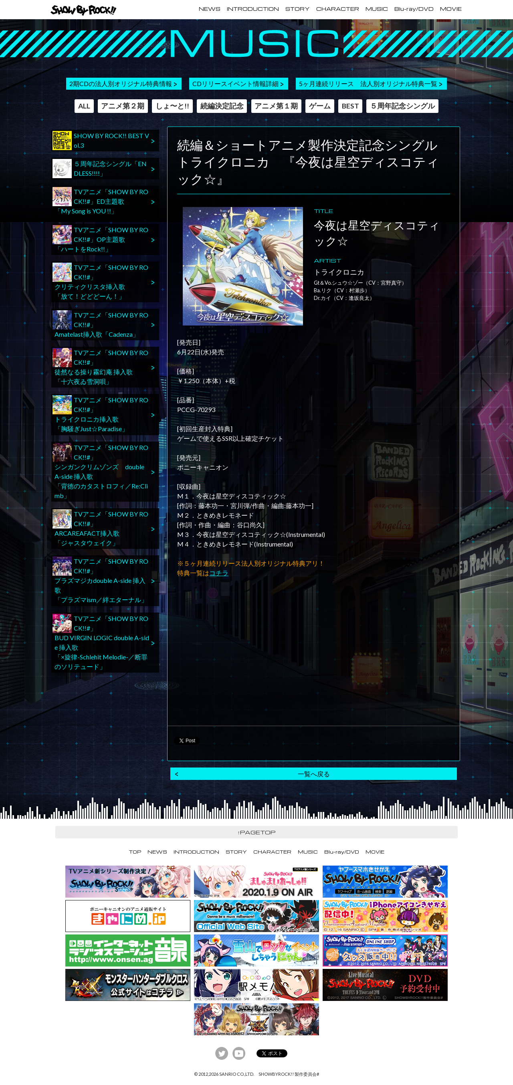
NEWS (209, 9)
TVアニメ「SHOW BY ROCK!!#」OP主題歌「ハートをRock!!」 (100, 239)
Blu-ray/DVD (414, 9)
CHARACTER (337, 9)
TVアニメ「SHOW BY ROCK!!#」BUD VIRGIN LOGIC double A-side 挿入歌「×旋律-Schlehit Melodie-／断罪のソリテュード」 (101, 642)
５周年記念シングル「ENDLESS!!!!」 (100, 168)
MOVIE (451, 9)
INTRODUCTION (253, 9)
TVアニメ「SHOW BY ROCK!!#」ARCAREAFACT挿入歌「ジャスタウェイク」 (100, 528)
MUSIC (377, 9)
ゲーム (320, 106)
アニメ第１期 (276, 106)
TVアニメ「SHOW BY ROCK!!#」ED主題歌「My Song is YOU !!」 (100, 201)
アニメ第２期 (122, 106)
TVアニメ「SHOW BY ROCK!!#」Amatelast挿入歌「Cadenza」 (100, 324)
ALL (84, 106)
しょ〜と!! (172, 106)
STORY (297, 9)
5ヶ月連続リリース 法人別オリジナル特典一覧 (368, 83)
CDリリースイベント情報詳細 (235, 83)
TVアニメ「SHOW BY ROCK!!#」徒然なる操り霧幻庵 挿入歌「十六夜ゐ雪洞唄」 (100, 366)
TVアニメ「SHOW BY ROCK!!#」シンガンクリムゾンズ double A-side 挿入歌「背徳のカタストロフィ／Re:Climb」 (100, 471)
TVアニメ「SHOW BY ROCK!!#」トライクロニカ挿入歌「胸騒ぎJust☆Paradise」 (100, 413)
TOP (135, 852)
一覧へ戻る (314, 774)
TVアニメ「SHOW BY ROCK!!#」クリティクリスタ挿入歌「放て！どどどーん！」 (100, 281)
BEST (350, 106)
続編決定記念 (222, 106)
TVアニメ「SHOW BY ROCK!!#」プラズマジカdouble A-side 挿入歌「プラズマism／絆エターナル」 (100, 580)
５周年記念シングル (402, 106)
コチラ (218, 573)
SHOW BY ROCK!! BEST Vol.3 (101, 140)
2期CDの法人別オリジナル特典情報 (120, 83)
